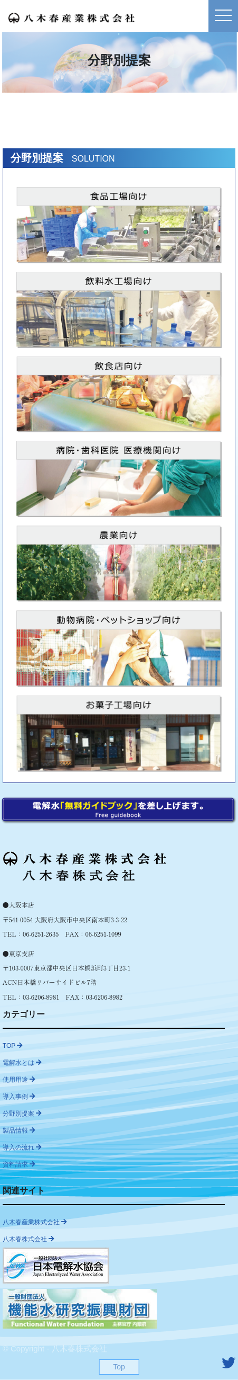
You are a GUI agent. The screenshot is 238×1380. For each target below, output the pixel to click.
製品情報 (19, 1130)
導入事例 (19, 1096)
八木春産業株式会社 (35, 1222)
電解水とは (22, 1062)
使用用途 (19, 1079)
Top (119, 1367)
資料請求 (19, 1164)
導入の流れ (22, 1147)
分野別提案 (22, 1113)
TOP (13, 1045)
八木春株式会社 (28, 1239)
